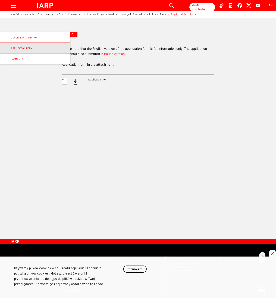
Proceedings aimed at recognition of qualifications (126, 14)
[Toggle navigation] (13, 5)
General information (24, 37)
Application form (183, 14)
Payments (17, 59)
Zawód (15, 14)
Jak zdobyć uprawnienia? (42, 14)
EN (271, 5)
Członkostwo (73, 14)
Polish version (114, 54)
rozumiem (134, 272)
